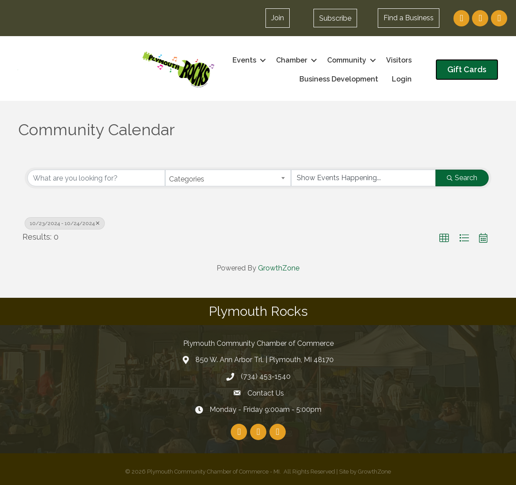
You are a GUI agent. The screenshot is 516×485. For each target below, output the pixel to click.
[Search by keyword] (96, 178)
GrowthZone (278, 268)
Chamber (291, 60)
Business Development (338, 79)
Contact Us (265, 393)
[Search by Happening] (363, 178)
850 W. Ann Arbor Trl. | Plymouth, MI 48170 (264, 359)
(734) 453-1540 (266, 376)
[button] (335, 18)
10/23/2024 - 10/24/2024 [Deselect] (65, 223)
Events (244, 60)
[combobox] (228, 178)
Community (346, 60)
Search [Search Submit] (462, 178)
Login (402, 79)
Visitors (399, 60)
